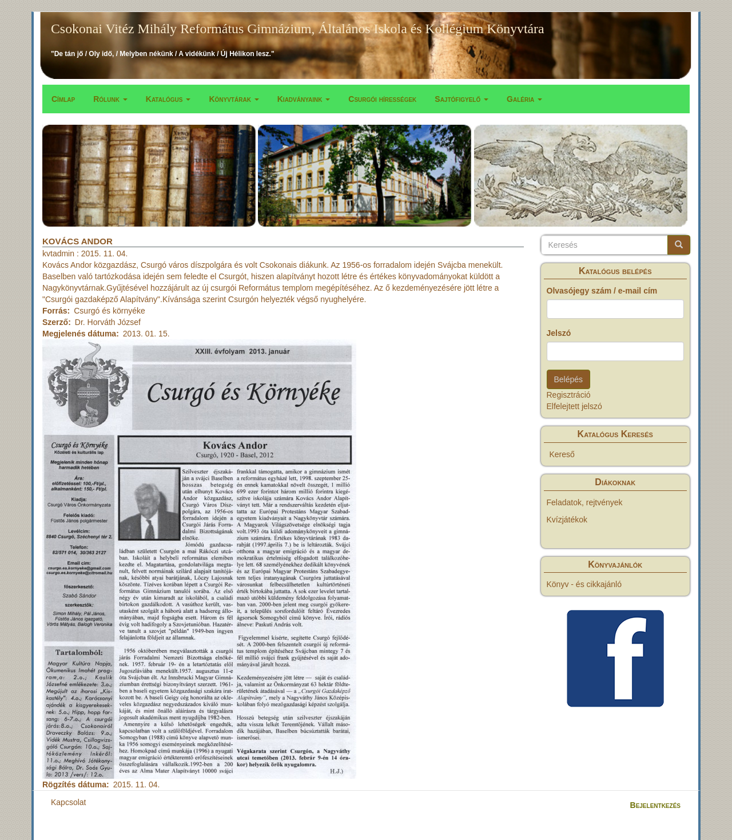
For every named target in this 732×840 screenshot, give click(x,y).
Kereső (562, 454)
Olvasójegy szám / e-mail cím (602, 290)
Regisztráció (569, 394)
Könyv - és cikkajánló (584, 584)
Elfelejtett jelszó (574, 406)
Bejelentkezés (655, 805)
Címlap (63, 99)
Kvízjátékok (567, 519)
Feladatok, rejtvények (585, 502)
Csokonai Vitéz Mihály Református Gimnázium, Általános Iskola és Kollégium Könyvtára (297, 28)
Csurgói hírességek (382, 99)
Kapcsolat (68, 802)
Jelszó (559, 333)
